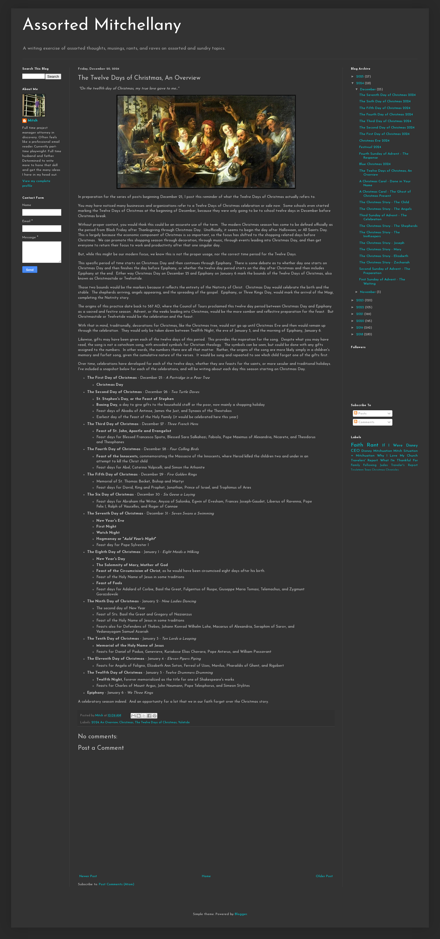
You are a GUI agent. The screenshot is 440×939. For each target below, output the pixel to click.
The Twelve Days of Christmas (156, 722)
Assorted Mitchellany (101, 25)
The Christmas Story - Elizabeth (383, 256)
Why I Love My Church (397, 455)
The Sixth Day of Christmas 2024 (384, 101)
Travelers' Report (364, 460)
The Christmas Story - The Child (384, 202)
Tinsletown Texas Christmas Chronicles (375, 470)
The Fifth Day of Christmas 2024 (384, 108)
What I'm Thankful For (399, 460)
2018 (360, 334)
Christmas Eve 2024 (374, 140)
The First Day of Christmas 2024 (384, 134)
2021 (360, 314)
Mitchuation (382, 451)
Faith (357, 445)
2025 (360, 76)
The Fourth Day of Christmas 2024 (386, 114)
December (368, 89)
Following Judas (375, 465)
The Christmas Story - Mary (380, 249)
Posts (360, 413)
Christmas (126, 722)
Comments (364, 422)
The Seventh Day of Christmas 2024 (387, 95)
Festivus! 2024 (370, 147)
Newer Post (88, 876)
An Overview (109, 722)
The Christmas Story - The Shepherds (388, 226)
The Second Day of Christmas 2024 (386, 127)
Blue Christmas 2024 (374, 164)
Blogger (241, 914)
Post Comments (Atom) (116, 884)
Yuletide (184, 722)
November (368, 292)
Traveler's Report (404, 465)
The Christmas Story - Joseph (381, 243)
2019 (360, 327)
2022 (360, 307)
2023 (360, 300)
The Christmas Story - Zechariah (384, 262)
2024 (95, 722)
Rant (372, 445)
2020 (360, 321)
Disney (366, 451)
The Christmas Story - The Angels (385, 209)
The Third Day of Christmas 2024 (385, 121)
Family (355, 465)
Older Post (324, 876)
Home (206, 876)
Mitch (33, 120)
